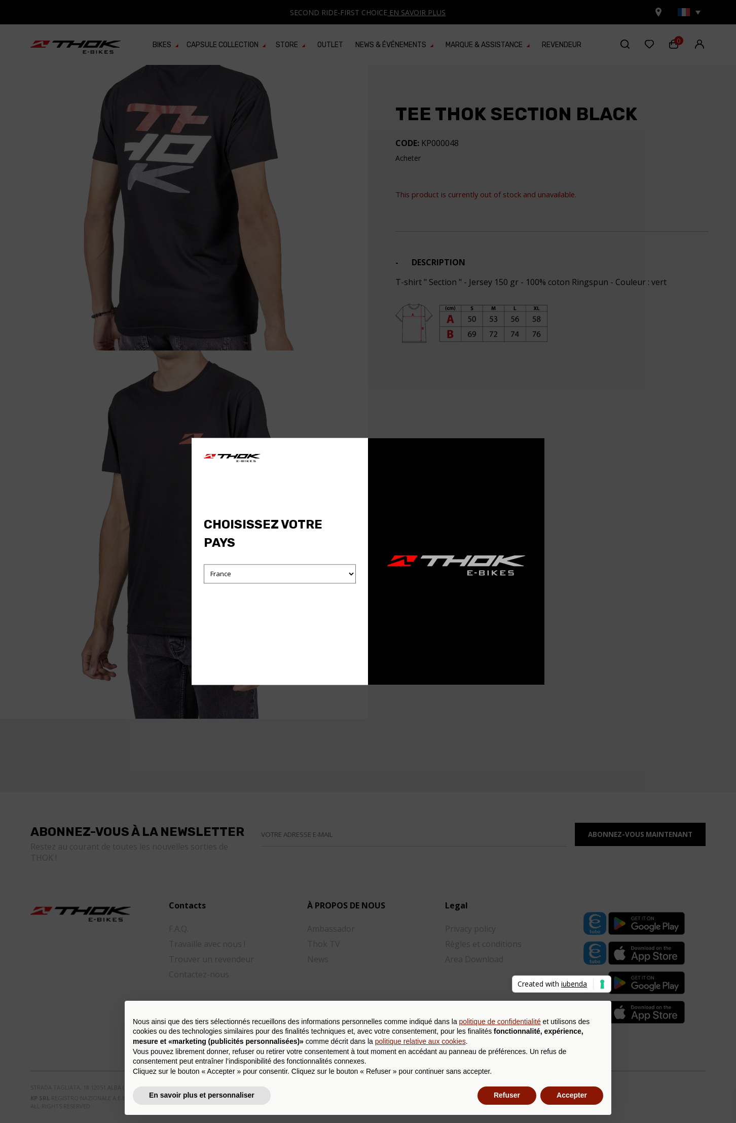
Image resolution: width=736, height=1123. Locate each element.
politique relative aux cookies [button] (420, 1041)
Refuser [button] (507, 1095)
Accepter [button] (572, 1095)
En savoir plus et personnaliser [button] (201, 1095)
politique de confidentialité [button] (500, 1021)
